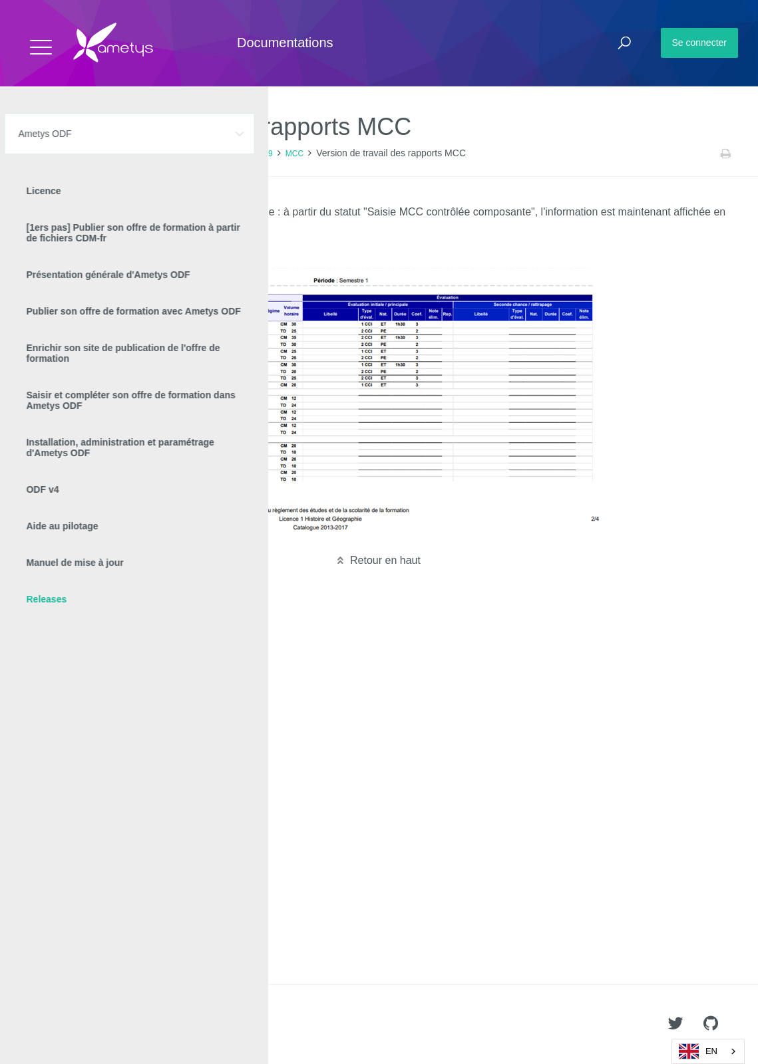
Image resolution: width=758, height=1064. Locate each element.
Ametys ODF (88, 153)
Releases (139, 153)
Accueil (40, 153)
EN (698, 1051)
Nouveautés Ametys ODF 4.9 (220, 153)
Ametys (88, 1024)
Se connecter (699, 42)
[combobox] (708, 1051)
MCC (294, 153)
